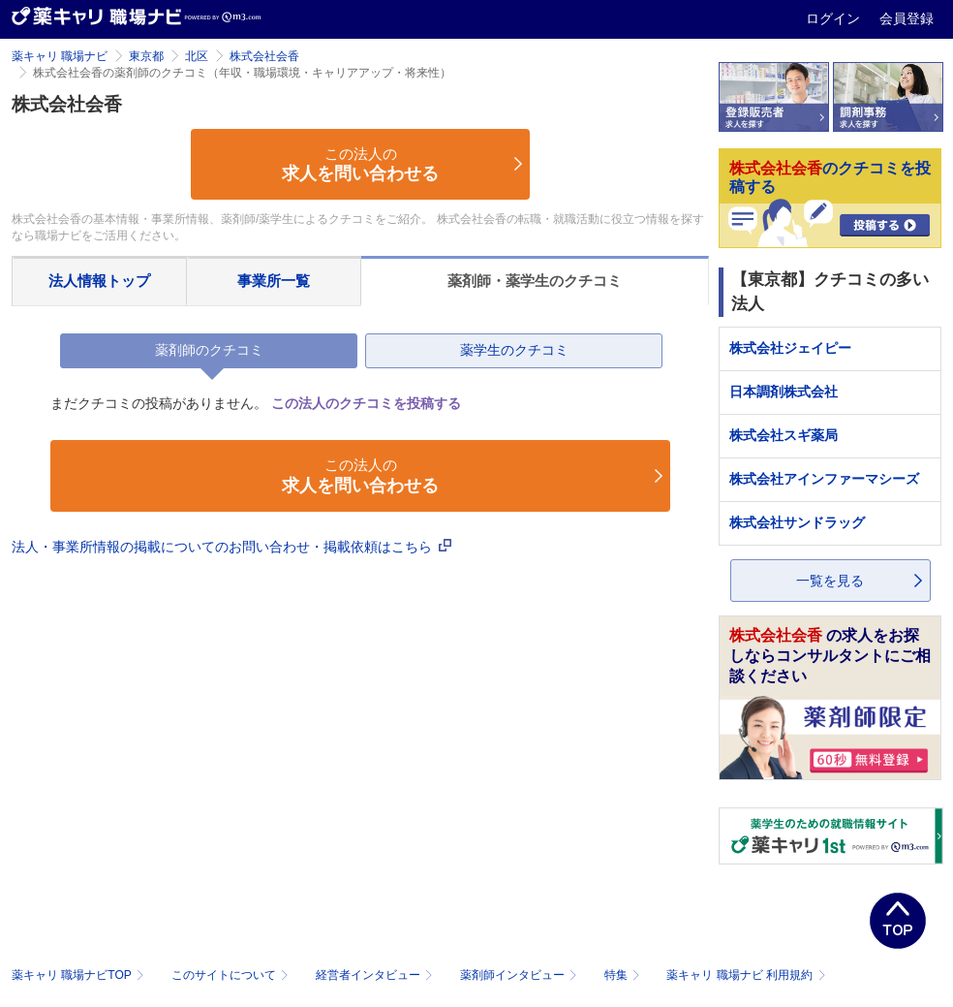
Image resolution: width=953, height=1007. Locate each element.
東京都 (146, 56)
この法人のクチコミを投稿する (366, 403)
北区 (196, 56)
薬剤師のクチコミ (209, 350)
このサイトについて (231, 975)
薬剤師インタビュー (520, 975)
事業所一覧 (273, 280)
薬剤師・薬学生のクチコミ (534, 280)
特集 (624, 975)
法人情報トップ (99, 280)
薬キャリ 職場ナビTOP (80, 975)
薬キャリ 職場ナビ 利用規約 (745, 975)
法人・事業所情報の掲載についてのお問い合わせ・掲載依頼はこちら (231, 546)
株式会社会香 (264, 56)
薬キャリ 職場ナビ (60, 56)
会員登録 (906, 18)
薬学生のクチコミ (514, 350)
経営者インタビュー (376, 975)
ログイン (835, 18)
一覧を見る (830, 580)
